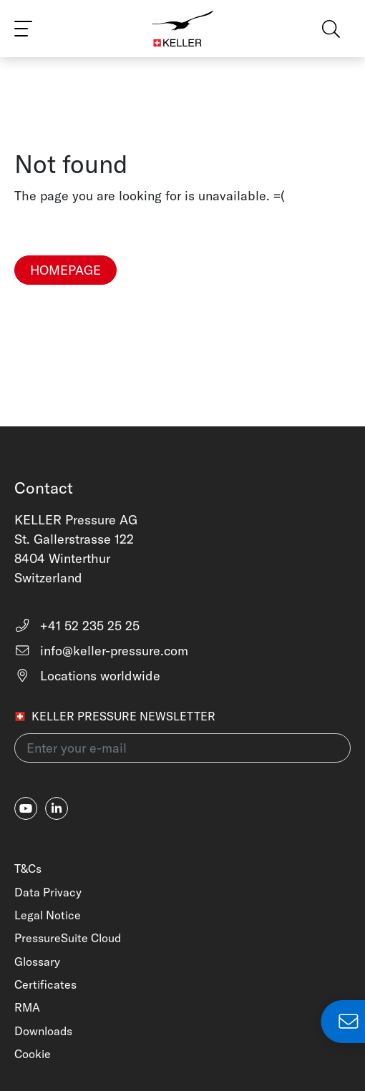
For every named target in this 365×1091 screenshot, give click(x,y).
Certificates (45, 984)
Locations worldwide (87, 675)
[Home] (182, 28)
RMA (27, 1007)
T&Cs (28, 868)
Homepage (65, 270)
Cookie (32, 1054)
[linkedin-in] (56, 808)
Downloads (43, 1031)
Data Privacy (48, 892)
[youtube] (25, 808)
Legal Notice (47, 915)
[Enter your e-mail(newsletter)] (182, 748)
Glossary (37, 961)
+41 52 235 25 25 (77, 625)
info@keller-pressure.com (101, 650)
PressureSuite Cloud (67, 938)
